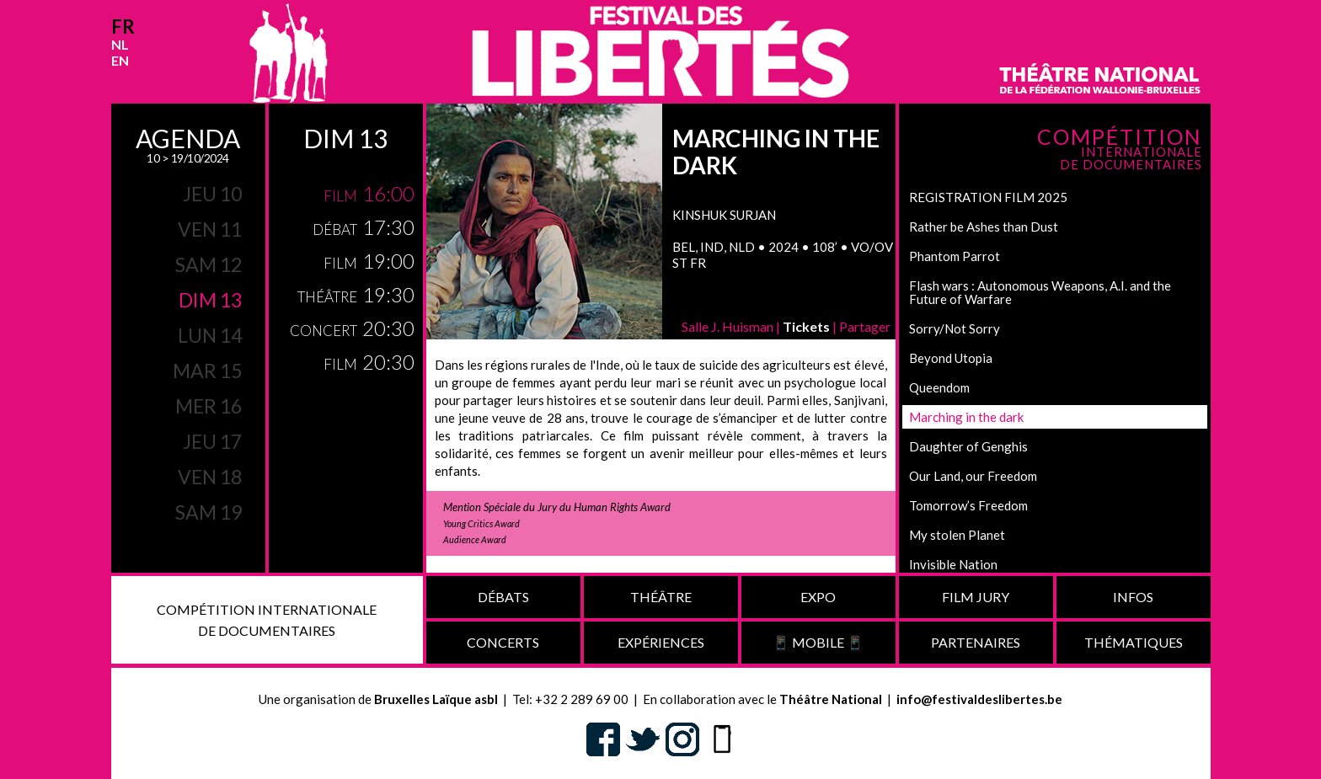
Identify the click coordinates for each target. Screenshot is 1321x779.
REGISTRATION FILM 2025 (988, 197)
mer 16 (208, 406)
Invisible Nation (953, 564)
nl (120, 44)
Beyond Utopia (950, 357)
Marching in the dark (966, 416)
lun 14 (210, 335)
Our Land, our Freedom (973, 475)
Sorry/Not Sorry (954, 328)
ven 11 (210, 229)
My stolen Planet (957, 534)
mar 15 (207, 370)
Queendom (939, 387)
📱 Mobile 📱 (818, 642)
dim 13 (210, 299)
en (120, 60)
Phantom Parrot (954, 256)
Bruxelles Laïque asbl (436, 699)
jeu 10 (212, 193)
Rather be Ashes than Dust (983, 226)
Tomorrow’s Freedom (968, 505)
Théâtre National (830, 699)
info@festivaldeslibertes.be (979, 699)
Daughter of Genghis (968, 446)
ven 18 (210, 476)
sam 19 (208, 512)
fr (123, 26)
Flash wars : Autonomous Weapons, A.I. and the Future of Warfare (1040, 292)
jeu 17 (212, 441)
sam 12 (208, 264)
